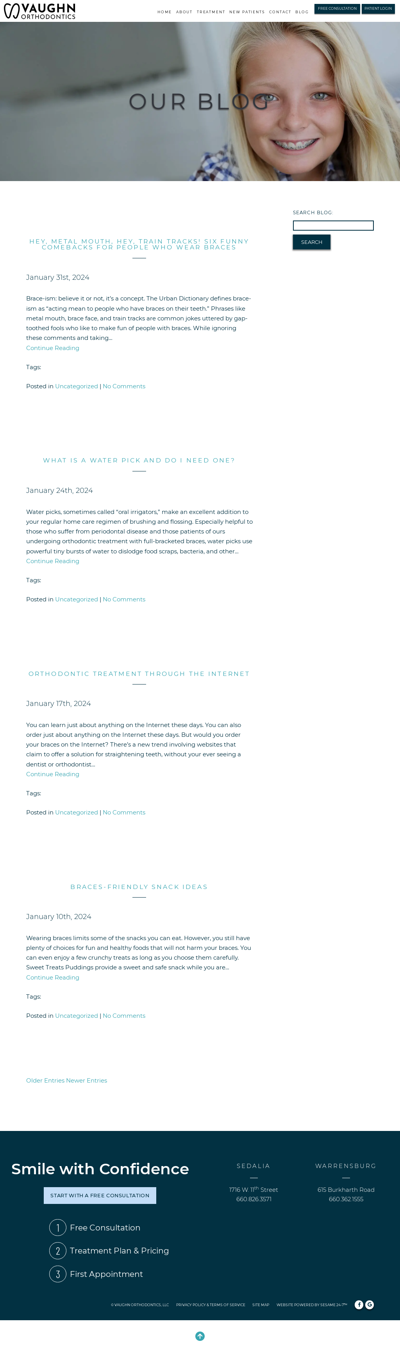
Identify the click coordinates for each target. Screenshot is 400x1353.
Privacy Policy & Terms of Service (210, 1305)
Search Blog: (313, 212)
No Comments (124, 386)
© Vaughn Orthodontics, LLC (140, 1305)
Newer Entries (86, 1080)
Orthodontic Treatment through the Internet (139, 673)
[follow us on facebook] (359, 1304)
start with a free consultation (99, 1195)
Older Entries (45, 1080)
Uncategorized (76, 386)
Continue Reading (52, 348)
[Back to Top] (200, 1336)
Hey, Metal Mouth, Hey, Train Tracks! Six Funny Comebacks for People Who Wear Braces (139, 244)
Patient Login (378, 8)
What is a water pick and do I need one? (139, 460)
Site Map (260, 1305)
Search (312, 242)
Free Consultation (337, 8)
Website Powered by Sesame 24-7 (312, 1305)
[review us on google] (369, 1304)
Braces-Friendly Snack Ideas (139, 887)
